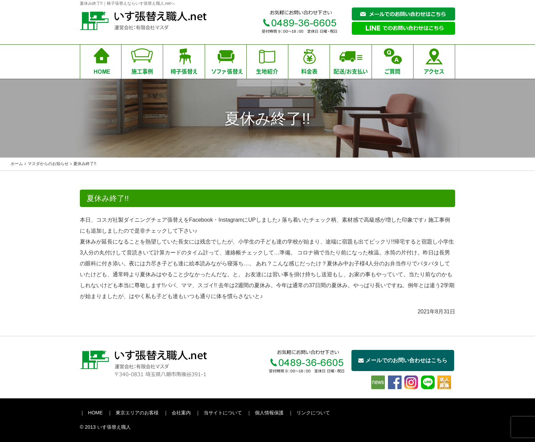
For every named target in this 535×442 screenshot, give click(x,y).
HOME (95, 412)
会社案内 (181, 412)
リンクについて (313, 412)
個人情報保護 (269, 412)
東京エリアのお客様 (137, 412)
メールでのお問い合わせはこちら (402, 360)
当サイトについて (223, 412)
